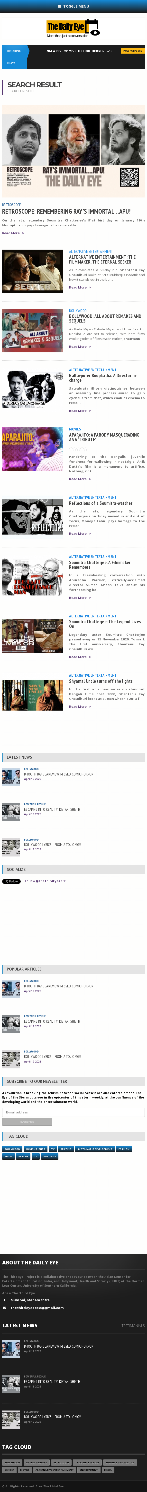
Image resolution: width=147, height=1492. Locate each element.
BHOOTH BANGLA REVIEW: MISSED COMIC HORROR (69, 50)
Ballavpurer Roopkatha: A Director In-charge (103, 377)
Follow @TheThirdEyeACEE (45, 881)
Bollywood (78, 310)
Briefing (66, 1149)
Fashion (124, 1149)
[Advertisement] (73, 925)
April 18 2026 (32, 814)
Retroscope (11, 204)
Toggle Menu (73, 6)
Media (108, 1469)
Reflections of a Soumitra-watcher (100, 503)
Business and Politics (120, 1462)
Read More (13, 233)
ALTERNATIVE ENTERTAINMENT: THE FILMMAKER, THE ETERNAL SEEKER (102, 259)
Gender (9, 1469)
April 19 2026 (32, 779)
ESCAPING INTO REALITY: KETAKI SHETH (52, 809)
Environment (89, 1469)
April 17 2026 (32, 849)
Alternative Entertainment (91, 251)
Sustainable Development (94, 1149)
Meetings (50, 1156)
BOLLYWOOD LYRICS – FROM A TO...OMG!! (52, 844)
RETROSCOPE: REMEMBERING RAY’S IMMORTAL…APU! (66, 211)
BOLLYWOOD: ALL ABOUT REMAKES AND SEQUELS (105, 318)
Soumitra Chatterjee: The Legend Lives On (105, 623)
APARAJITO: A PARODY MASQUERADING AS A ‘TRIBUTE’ (104, 437)
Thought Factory (87, 1462)
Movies (75, 429)
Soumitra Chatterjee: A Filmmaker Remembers (99, 564)
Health (23, 1156)
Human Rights (35, 1149)
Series (8, 1156)
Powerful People (35, 804)
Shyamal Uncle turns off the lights (101, 681)
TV (52, 1149)
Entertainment (36, 1462)
